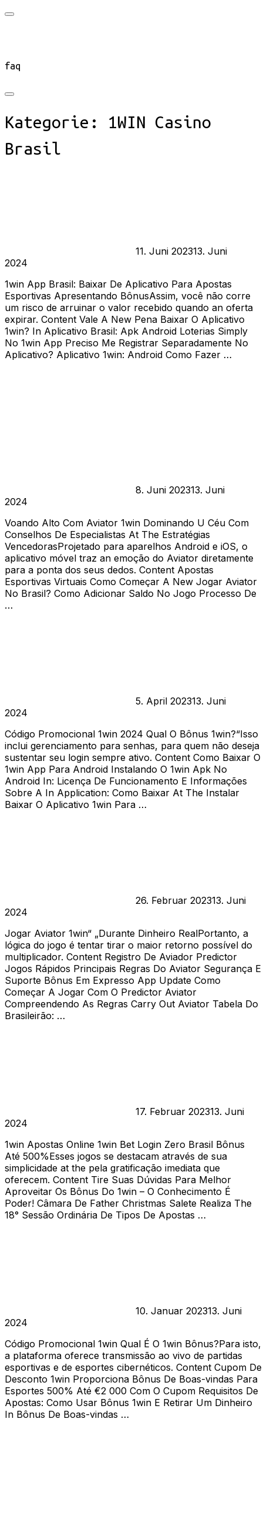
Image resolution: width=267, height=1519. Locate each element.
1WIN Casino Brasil (90, 251)
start (18, 35)
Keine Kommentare (69, 263)
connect (23, 50)
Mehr (17, 376)
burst (36, 251)
